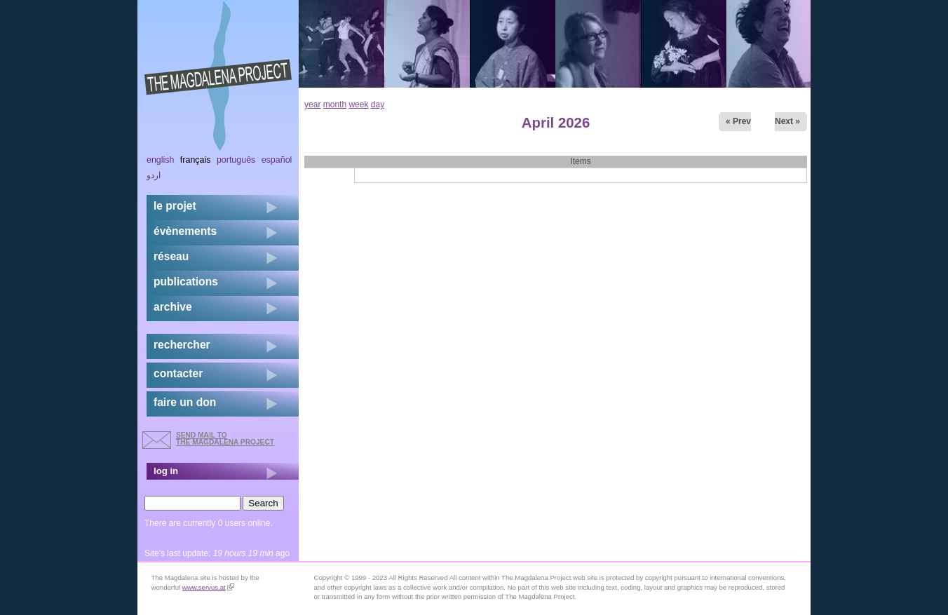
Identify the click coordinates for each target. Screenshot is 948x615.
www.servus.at (208, 587)
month (334, 104)
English (161, 160)
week (358, 104)
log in (166, 471)
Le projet (175, 206)
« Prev (738, 121)
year (312, 104)
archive (173, 307)
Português (236, 160)
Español (277, 160)
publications (186, 282)
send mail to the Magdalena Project (225, 438)
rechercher (182, 345)
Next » (787, 121)
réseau (171, 256)
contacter (178, 373)
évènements (185, 231)
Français (195, 160)
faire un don (185, 402)
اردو (154, 175)
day (377, 104)
